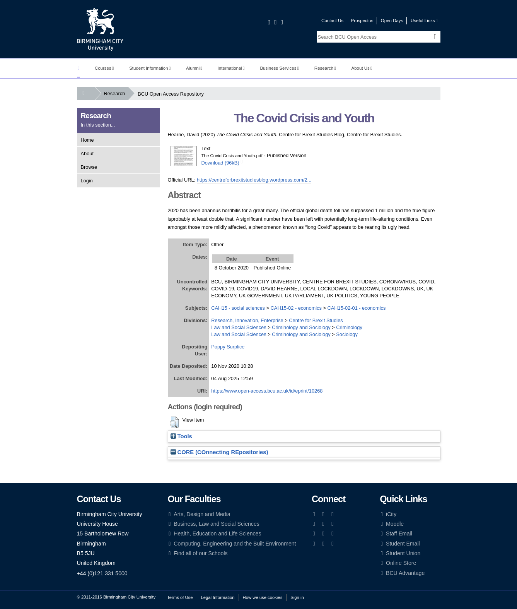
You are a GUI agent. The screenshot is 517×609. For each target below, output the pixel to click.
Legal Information (218, 597)
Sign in (297, 597)
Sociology (347, 334)
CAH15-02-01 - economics (357, 308)
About (87, 153)
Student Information (150, 68)
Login (87, 181)
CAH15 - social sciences (238, 308)
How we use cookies (263, 597)
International (231, 68)
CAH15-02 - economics (296, 308)
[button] (174, 422)
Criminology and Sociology (301, 327)
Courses (104, 68)
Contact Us (332, 20)
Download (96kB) (220, 163)
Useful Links (424, 20)
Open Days (392, 20)
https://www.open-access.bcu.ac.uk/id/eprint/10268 (266, 391)
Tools (181, 436)
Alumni (194, 68)
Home (87, 140)
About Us (361, 68)
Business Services (279, 68)
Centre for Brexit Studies (316, 320)
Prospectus (362, 20)
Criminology (349, 327)
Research (325, 68)
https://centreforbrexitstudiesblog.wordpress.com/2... (254, 180)
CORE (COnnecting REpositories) (219, 452)
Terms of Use (180, 597)
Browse (89, 167)
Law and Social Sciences (238, 327)
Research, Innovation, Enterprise (247, 320)
